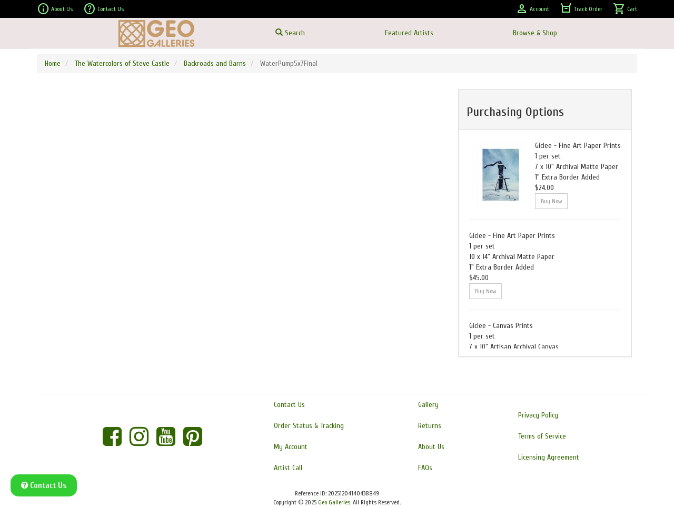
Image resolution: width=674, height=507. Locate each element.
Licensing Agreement (548, 457)
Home (53, 63)
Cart (625, 9)
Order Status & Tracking (309, 425)
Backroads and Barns (215, 63)
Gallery (428, 404)
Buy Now (551, 201)
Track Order (581, 9)
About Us (55, 9)
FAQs (425, 467)
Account (532, 9)
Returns (429, 425)
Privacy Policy (538, 415)
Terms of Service (542, 436)
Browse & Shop (535, 32)
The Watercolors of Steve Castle (122, 63)
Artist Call (288, 467)
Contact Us (103, 9)
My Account (291, 446)
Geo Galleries (334, 502)
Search (290, 32)
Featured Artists (409, 32)
